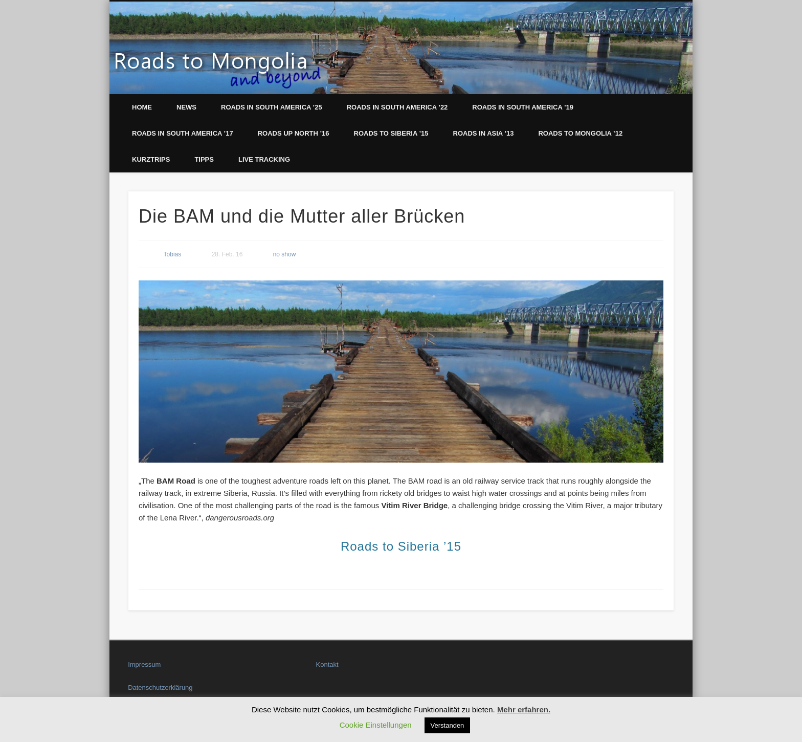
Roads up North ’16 (293, 133)
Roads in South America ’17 (182, 133)
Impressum (144, 664)
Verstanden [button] (447, 725)
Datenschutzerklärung (160, 687)
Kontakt (327, 664)
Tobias (173, 254)
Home (142, 107)
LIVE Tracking (264, 159)
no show (284, 254)
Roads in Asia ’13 (483, 133)
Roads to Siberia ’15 (391, 133)
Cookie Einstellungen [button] (376, 725)
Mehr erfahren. (523, 709)
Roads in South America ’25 (271, 107)
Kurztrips (151, 159)
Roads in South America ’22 (397, 107)
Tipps (204, 159)
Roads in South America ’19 (522, 107)
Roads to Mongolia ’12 (580, 133)
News (186, 107)
